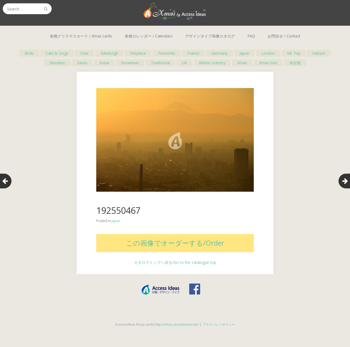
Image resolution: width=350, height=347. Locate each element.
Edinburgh (109, 53)
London (268, 53)
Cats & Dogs (57, 53)
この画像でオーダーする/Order (175, 242)
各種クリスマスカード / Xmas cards (81, 36)
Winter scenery (212, 62)
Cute (84, 53)
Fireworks (166, 53)
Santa (82, 62)
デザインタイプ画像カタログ (210, 36)
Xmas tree (268, 62)
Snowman (130, 62)
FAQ (251, 36)
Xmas (242, 62)
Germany (219, 53)
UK (184, 62)
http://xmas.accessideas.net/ (177, 324)
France (193, 53)
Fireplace (138, 53)
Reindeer (57, 62)
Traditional (160, 62)
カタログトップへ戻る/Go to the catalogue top (175, 262)
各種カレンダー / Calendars (149, 36)
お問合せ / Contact (284, 36)
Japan (244, 53)
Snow (104, 62)
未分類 (295, 62)
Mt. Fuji (293, 53)
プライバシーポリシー (218, 324)
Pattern (318, 53)
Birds (29, 53)
